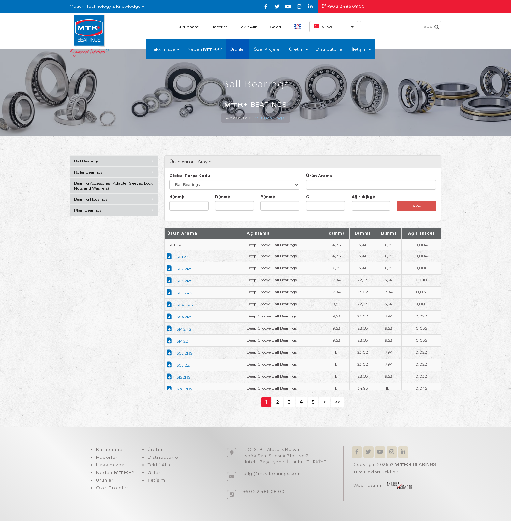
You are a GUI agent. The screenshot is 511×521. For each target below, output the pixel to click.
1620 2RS (179, 389)
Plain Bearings (87, 210)
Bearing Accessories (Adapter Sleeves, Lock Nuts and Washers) (113, 186)
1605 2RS (179, 293)
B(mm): (267, 197)
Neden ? (204, 49)
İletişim (156, 481)
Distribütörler (330, 49)
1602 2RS (179, 269)
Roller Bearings (88, 172)
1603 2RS (179, 281)
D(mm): (222, 197)
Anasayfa (237, 118)
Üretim (155, 450)
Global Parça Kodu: (190, 176)
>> (337, 402)
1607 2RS (179, 353)
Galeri (275, 26)
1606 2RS (179, 317)
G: (308, 197)
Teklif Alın (248, 26)
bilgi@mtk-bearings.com (271, 473)
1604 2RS (180, 305)
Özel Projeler (267, 49)
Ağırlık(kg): (363, 197)
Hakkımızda (110, 465)
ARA (416, 206)
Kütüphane (188, 26)
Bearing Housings (90, 199)
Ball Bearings (269, 118)
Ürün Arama (319, 176)
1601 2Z (178, 257)
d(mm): (176, 197)
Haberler (219, 26)
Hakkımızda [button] (165, 49)
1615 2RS (178, 377)
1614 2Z (177, 341)
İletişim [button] (361, 49)
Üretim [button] (298, 49)
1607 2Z (178, 365)
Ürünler (237, 49)
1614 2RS (179, 329)
